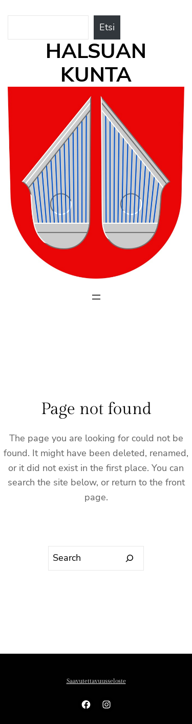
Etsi (107, 27)
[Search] (130, 558)
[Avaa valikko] (96, 297)
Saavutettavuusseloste (96, 680)
